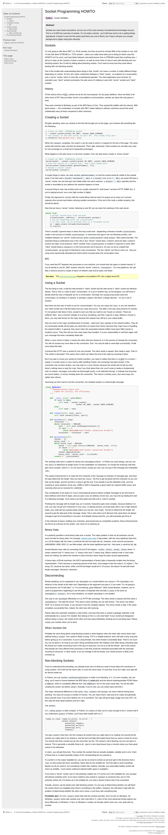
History (11, 21)
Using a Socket (12, 27)
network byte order (89, 538)
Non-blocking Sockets (14, 35)
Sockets (9, 19)
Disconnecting (11, 31)
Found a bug (160, 831)
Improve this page (10, 61)
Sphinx (159, 833)
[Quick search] (125, 3)
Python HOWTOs (38, 3)
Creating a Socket (13, 23)
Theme (108, 3)
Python (8, 3)
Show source (8, 63)
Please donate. (160, 826)
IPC (10, 25)
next (150, 3)
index (163, 3)
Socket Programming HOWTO (58, 3)
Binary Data (13, 29)
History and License (145, 822)
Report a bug (8, 59)
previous (144, 3)
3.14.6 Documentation (22, 3)
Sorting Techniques (10, 50)
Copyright (140, 816)
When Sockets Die (15, 33)
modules (156, 3)
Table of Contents (11, 13)
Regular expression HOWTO (14, 43)
